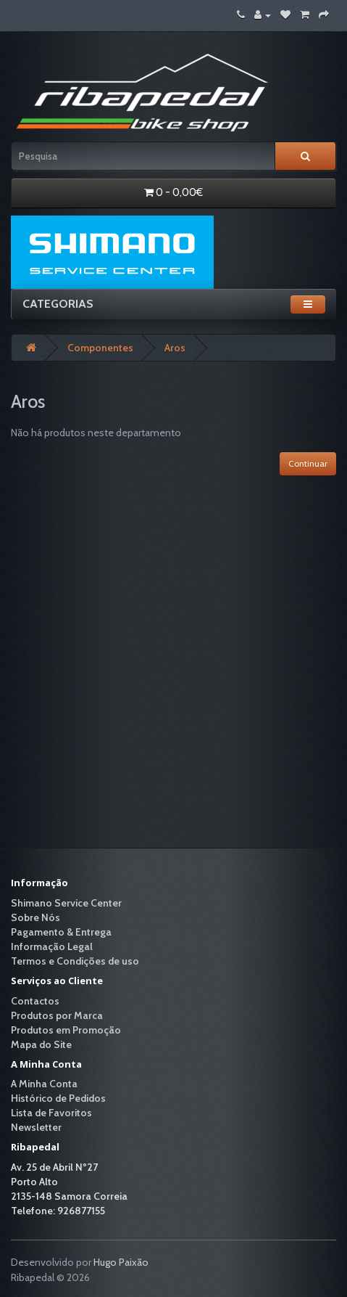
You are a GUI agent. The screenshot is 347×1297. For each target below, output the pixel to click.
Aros (174, 347)
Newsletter (36, 1127)
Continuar (307, 463)
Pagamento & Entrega (61, 931)
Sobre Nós (35, 917)
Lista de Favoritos (51, 1112)
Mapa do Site (41, 1044)
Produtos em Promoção (66, 1029)
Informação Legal (52, 946)
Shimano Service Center (66, 902)
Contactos (35, 1000)
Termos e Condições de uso (75, 960)
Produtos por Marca (57, 1015)
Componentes (100, 347)
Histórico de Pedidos (58, 1098)
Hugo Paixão (121, 1262)
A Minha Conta (44, 1083)
